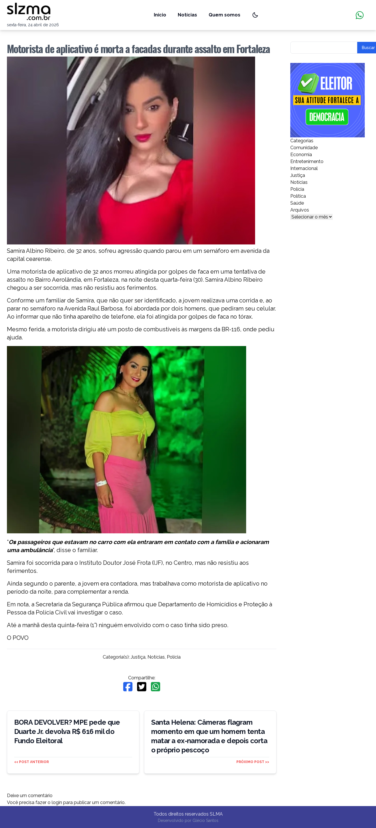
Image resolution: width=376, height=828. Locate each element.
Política (298, 196)
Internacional (304, 168)
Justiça (138, 657)
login (57, 802)
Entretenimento (306, 161)
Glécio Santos (205, 820)
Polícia (174, 657)
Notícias (187, 15)
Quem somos (224, 15)
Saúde (297, 203)
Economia (301, 154)
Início (160, 15)
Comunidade (304, 147)
